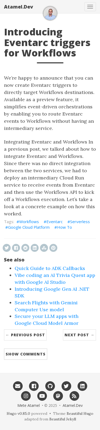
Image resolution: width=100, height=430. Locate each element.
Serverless (80, 221)
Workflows (29, 221)
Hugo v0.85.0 (18, 413)
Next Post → (79, 334)
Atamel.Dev (18, 6)
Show (26, 354)
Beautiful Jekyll (62, 419)
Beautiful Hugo (80, 413)
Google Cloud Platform (29, 227)
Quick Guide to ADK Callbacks (50, 268)
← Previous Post (25, 334)
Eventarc (54, 221)
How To (64, 227)
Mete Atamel (28, 405)
